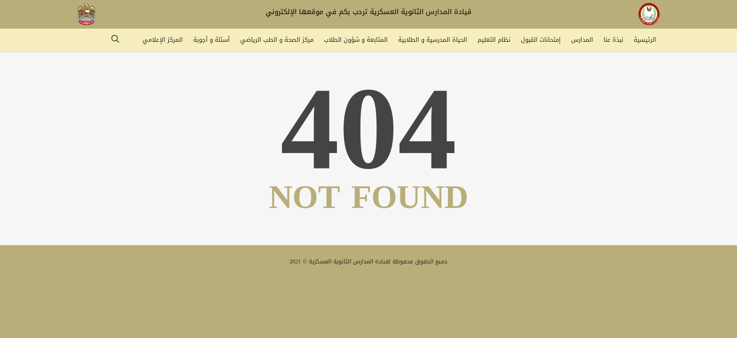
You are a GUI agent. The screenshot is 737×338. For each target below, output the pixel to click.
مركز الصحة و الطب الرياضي (277, 40)
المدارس (582, 40)
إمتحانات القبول (541, 40)
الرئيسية (645, 40)
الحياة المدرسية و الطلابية (432, 40)
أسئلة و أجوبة (211, 40)
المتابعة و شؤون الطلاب (356, 40)
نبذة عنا (613, 40)
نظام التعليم (494, 40)
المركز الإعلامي (162, 40)
